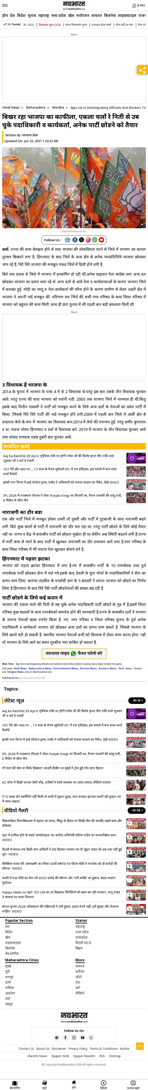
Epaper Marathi (84, 1056)
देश (12, 15)
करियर (80, 971)
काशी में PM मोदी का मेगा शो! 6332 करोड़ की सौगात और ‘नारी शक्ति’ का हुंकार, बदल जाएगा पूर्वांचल (58, 880)
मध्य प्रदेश (58, 15)
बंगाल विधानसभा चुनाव (76, 25)
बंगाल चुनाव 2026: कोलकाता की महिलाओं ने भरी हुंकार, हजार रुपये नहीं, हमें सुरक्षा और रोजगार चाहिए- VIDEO (60, 908)
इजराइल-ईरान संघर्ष (101, 25)
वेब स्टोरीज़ (12, 953)
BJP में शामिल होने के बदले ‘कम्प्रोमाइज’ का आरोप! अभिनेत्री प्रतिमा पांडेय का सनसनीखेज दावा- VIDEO (59, 837)
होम (5, 15)
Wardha (58, 107)
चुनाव (32, 15)
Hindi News (11, 107)
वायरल (97, 15)
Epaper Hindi (60, 1056)
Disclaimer (58, 1049)
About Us (42, 1049)
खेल (71, 15)
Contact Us (26, 1049)
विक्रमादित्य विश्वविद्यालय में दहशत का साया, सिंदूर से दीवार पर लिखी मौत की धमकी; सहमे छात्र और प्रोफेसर (62, 823)
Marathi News (37, 1056)
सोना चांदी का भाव (124, 25)
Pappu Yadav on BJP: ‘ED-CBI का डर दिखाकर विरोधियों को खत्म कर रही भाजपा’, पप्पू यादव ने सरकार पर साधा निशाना (61, 894)
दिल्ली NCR (83, 942)
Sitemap (115, 1056)
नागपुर (9, 976)
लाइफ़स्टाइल (127, 15)
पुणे (7, 971)
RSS (102, 1056)
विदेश (21, 15)
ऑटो (79, 976)
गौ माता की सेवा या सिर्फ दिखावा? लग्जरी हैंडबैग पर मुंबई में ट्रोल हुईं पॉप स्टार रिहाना (52, 768)
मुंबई (8, 966)
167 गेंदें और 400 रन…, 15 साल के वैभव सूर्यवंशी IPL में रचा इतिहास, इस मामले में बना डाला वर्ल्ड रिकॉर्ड (60, 471)
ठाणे (8, 982)
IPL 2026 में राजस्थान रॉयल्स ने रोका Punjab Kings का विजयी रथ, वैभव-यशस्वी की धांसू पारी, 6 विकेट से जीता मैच (62, 497)
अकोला (10, 993)
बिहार (79, 948)
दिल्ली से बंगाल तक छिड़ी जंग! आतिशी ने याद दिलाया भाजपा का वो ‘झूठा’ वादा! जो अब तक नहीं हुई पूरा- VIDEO (62, 851)
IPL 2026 (28, 25)
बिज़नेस (110, 15)
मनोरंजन (82, 15)
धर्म (78, 987)
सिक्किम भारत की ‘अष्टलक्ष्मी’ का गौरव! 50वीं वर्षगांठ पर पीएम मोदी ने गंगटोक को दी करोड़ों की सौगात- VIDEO (59, 865)
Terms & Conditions (104, 1049)
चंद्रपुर (9, 1004)
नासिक (9, 987)
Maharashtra (36, 107)
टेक (78, 982)
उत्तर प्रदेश (82, 931)
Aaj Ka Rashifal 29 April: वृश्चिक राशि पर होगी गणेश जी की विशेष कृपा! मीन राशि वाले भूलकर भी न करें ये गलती (58, 458)
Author (125, 1049)
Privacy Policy (77, 1049)
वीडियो (80, 993)
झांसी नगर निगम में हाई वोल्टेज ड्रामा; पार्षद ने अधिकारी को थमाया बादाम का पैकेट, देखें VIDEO (61, 482)
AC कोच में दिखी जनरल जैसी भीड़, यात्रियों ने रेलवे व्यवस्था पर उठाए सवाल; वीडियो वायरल (56, 782)
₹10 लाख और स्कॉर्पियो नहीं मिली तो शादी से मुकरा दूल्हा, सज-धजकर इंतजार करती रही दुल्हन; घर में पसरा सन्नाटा (61, 798)
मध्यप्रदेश (81, 937)
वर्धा (7, 998)
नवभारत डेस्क (30, 135)
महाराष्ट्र (43, 15)
